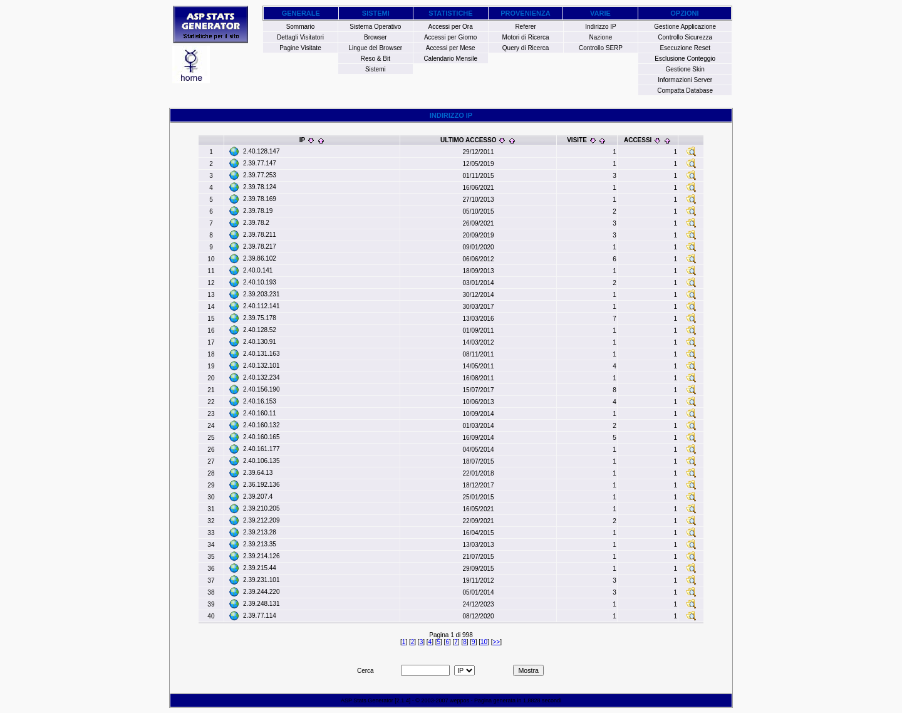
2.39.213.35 (259, 544)
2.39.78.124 (259, 187)
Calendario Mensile (450, 58)
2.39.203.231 (261, 294)
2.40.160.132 (261, 425)
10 (483, 641)
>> (496, 641)
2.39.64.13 (257, 472)
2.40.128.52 (259, 329)
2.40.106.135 (261, 460)
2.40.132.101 (261, 365)
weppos (459, 700)
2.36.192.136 (261, 484)
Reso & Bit (375, 58)
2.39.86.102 (259, 258)
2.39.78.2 (256, 222)
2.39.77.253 (259, 175)
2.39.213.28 (259, 532)
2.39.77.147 (259, 163)
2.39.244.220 (261, 591)
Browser (375, 37)
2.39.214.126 (261, 556)
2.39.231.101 (261, 579)
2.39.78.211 (259, 234)
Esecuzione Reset (685, 47)
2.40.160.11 (259, 413)
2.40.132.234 (261, 377)
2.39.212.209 (261, 520)
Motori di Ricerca (525, 37)
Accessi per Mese (450, 47)
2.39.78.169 (259, 198)
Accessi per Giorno (450, 37)
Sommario (300, 26)
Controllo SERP (601, 47)
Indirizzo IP (600, 26)
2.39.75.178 (259, 318)
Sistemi (375, 69)
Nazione (601, 37)
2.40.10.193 (259, 282)
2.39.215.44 (259, 568)
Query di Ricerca (525, 47)
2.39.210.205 (261, 508)
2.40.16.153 (259, 401)
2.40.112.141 (261, 306)
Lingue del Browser (376, 47)
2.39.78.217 (259, 246)
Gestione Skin (685, 69)
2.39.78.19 (257, 210)
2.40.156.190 (261, 389)
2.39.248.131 (261, 603)
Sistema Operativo (375, 26)
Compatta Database (685, 90)
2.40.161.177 (261, 448)
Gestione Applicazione (685, 26)
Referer (525, 26)
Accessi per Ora (450, 26)
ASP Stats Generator (367, 700)
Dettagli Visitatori (300, 37)
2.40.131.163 (261, 353)
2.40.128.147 (261, 151)
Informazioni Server (685, 79)
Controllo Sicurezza (685, 37)
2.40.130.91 (259, 341)
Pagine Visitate (300, 47)
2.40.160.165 (261, 437)
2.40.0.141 (257, 270)
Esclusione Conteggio (685, 58)
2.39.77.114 (259, 615)
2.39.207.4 (257, 496)
